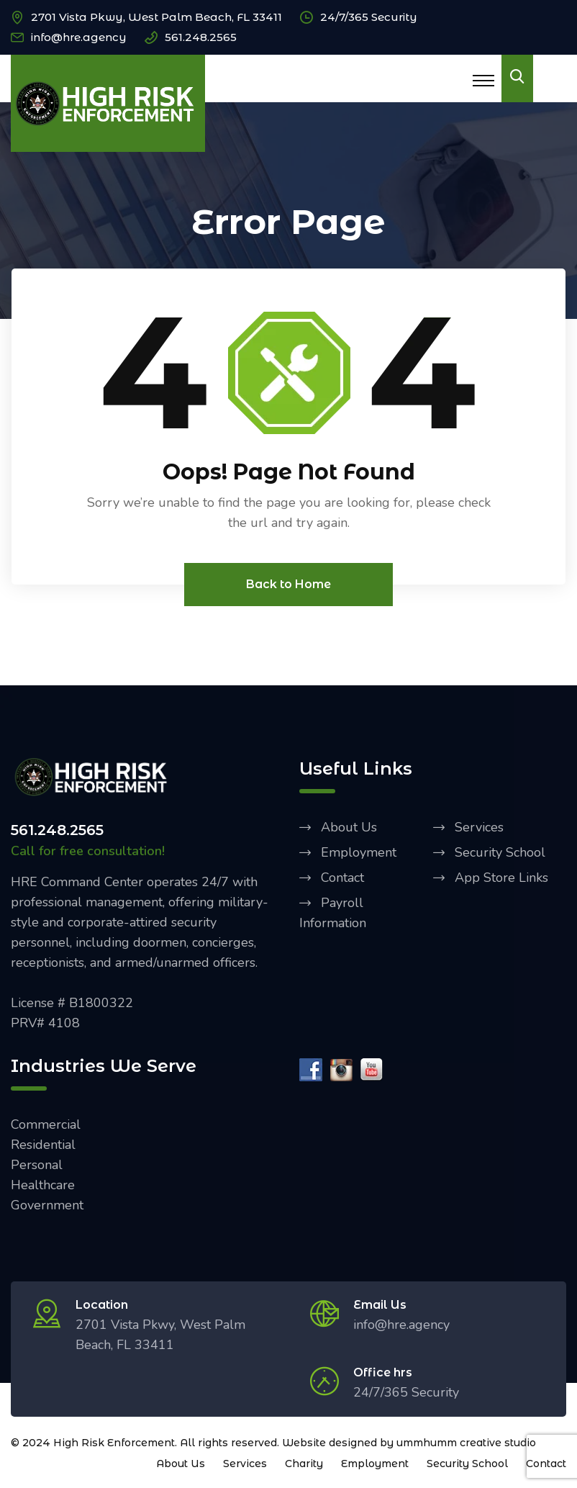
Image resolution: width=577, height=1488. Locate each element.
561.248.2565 (201, 37)
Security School (500, 852)
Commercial (46, 1124)
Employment (358, 852)
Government (47, 1205)
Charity (304, 1463)
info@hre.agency (79, 37)
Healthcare (43, 1185)
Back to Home (288, 584)
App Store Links (501, 877)
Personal (37, 1164)
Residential (43, 1144)
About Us (349, 827)
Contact (342, 877)
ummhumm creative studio (466, 1442)
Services (479, 827)
